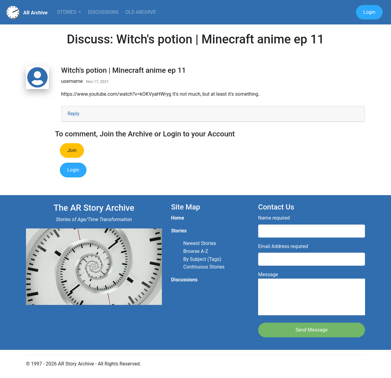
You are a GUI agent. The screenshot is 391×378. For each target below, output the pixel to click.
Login (369, 12)
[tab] (213, 114)
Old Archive (141, 12)
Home (177, 218)
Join (72, 150)
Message (311, 293)
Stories (67, 12)
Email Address (283, 246)
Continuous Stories (204, 267)
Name (274, 218)
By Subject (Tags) (202, 259)
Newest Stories (199, 243)
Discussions (103, 12)
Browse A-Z (195, 251)
